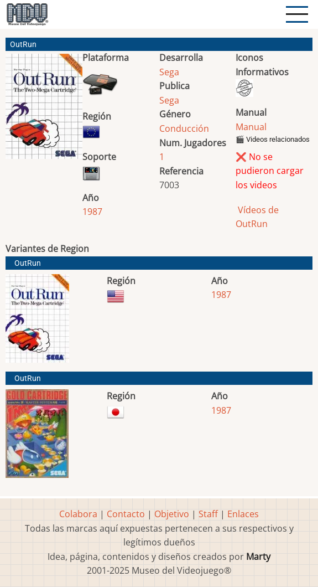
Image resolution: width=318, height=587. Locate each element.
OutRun (27, 263)
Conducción (184, 128)
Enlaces (243, 514)
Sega (169, 72)
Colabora (78, 514)
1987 (92, 211)
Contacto (126, 514)
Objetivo (171, 514)
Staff (208, 514)
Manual (251, 127)
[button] (44, 111)
